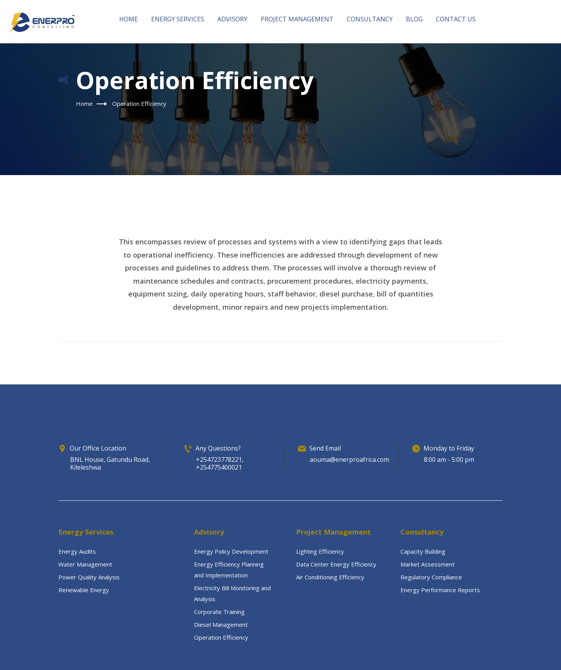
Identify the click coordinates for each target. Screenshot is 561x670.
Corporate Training (219, 612)
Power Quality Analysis (89, 577)
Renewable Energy (83, 590)
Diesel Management (221, 624)
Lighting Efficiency (320, 551)
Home (84, 103)
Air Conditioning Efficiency (330, 577)
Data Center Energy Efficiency (336, 564)
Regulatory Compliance (431, 577)
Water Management (85, 564)
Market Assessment (427, 564)
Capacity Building (422, 551)
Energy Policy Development (231, 551)
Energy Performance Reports (440, 590)
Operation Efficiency (221, 637)
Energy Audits (77, 551)
